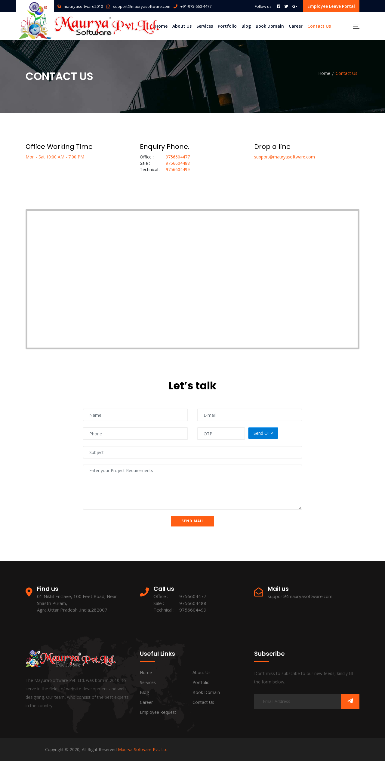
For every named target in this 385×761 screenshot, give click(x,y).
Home (161, 26)
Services (204, 26)
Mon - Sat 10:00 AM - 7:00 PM (55, 157)
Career (296, 26)
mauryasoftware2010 (83, 6)
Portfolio (227, 26)
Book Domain (270, 26)
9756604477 (178, 157)
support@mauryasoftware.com (141, 6)
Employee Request (158, 712)
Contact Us (319, 26)
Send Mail (192, 520)
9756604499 (178, 169)
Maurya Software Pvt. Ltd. (143, 749)
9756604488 (178, 163)
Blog (246, 26)
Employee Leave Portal (331, 6)
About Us (182, 26)
